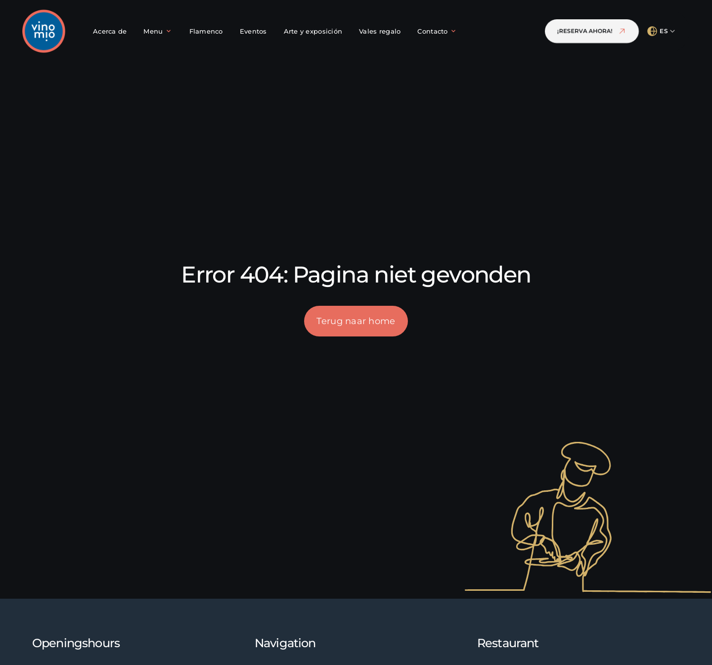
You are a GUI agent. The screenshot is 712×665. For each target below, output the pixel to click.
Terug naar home (355, 321)
